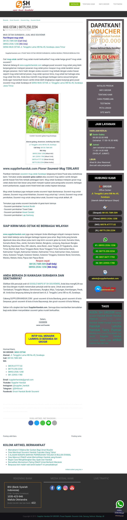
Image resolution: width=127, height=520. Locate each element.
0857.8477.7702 (107, 257)
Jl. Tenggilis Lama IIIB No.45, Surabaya (42, 145)
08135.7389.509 (10, 41)
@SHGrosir (18, 388)
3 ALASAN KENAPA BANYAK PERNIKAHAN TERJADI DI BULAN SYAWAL (39, 455)
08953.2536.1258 (10, 44)
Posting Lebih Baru (10, 436)
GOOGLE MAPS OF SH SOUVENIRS (44, 284)
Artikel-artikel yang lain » (74, 469)
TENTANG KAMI (105, 95)
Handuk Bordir (28, 206)
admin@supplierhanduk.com (105, 278)
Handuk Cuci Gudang (111, 319)
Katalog (74, 4)
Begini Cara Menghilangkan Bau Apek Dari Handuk (30, 460)
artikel (117, 340)
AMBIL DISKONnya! (120, 512)
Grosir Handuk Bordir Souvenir (26, 391)
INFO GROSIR (105, 90)
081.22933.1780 (38, 156)
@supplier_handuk (21, 385)
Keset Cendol (28, 212)
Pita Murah (112, 333)
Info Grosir (104, 4)
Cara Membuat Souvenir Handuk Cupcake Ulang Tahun (32, 452)
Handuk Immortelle (112, 323)
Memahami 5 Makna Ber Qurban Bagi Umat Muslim (30, 450)
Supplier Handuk (18, 383)
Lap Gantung (28, 215)
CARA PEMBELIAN (105, 99)
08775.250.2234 (38, 162)
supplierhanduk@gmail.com (21, 380)
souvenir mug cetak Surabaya (33, 174)
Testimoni (117, 4)
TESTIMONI (105, 103)
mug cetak (11, 59)
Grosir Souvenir (9, 30)
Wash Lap (105, 340)
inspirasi (93, 343)
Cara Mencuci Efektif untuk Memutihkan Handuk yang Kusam (35, 457)
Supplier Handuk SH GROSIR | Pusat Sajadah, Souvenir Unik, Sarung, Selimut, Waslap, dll (70, 516)
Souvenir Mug (18, 30)
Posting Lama (76, 436)
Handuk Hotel (96, 322)
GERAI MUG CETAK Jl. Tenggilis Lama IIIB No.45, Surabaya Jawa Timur (34, 47)
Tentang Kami (88, 4)
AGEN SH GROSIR (102, 312)
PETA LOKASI (105, 108)
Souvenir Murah (26, 30)
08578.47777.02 (38, 159)
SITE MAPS (105, 112)
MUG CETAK (20, 352)
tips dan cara (102, 343)
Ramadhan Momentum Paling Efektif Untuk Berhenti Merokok (35, 462)
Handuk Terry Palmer (105, 330)
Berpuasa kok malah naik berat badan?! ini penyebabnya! (32, 464)
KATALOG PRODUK (105, 86)
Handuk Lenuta (105, 326)
